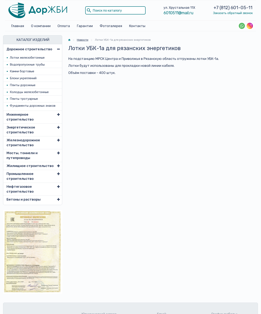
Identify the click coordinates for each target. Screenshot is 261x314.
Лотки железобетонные (27, 57)
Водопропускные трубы (27, 64)
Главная (17, 26)
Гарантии (85, 26)
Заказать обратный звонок (233, 13)
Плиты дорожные (22, 85)
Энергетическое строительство (21, 129)
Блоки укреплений (23, 78)
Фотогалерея (111, 26)
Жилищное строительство (30, 166)
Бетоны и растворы (24, 199)
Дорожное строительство (29, 49)
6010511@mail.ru (179, 12)
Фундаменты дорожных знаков (32, 106)
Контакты (137, 26)
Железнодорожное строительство (23, 142)
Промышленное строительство (20, 176)
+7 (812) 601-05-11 (232, 7)
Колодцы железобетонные (29, 92)
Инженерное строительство (20, 116)
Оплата (64, 26)
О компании (41, 26)
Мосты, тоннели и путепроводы (22, 155)
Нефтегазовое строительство (20, 188)
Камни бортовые (22, 71)
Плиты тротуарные (24, 99)
